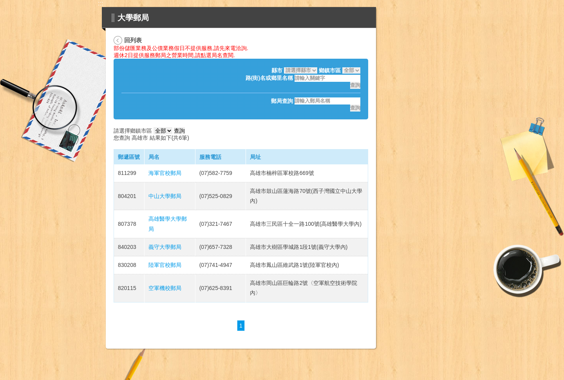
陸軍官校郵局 (164, 265)
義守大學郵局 (164, 247)
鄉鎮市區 (330, 70)
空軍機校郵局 (164, 288)
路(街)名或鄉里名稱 (269, 78)
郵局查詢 (282, 101)
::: (100, 3)
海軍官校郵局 (164, 173)
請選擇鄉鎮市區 (133, 131)
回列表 (133, 40)
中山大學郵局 (164, 196)
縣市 (276, 70)
